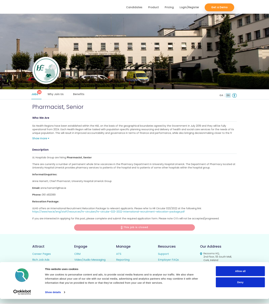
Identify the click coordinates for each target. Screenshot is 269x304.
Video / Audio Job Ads (46, 267)
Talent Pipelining (85, 267)
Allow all (240, 276)
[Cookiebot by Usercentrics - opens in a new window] (22, 297)
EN (228, 95)
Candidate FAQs (169, 267)
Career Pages (41, 255)
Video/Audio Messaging (90, 261)
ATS (118, 255)
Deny (240, 287)
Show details (53, 297)
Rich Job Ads (40, 261)
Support (163, 255)
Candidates (134, 7)
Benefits (79, 94)
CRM (77, 255)
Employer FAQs (168, 261)
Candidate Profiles (128, 267)
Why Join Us (56, 94)
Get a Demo (219, 7)
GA (221, 95)
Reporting (123, 261)
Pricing (169, 7)
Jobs (37, 93)
